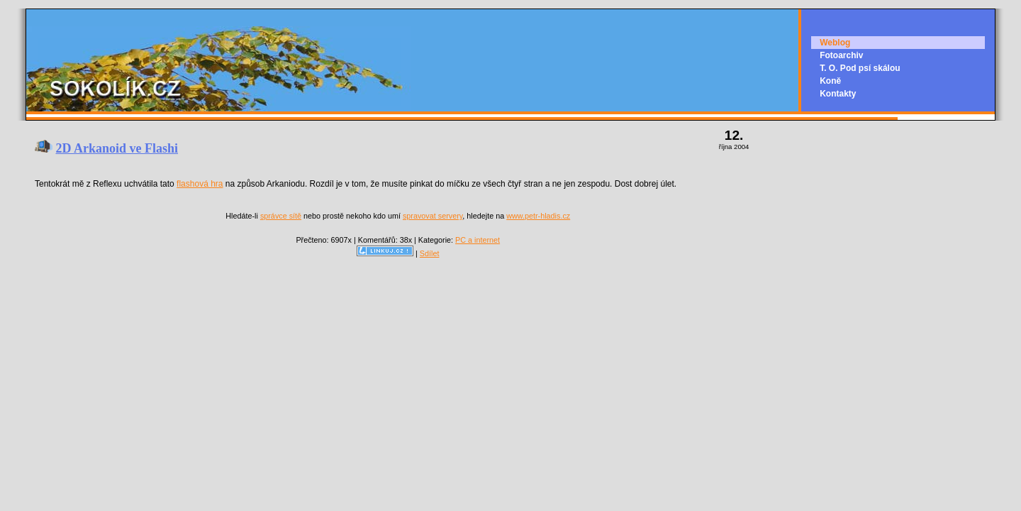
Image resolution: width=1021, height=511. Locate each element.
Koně (830, 81)
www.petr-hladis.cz (538, 215)
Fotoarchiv (841, 55)
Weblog (835, 43)
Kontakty (838, 94)
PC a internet (477, 240)
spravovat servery (432, 215)
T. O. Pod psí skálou (860, 68)
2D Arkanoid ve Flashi (117, 148)
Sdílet (430, 253)
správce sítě (280, 215)
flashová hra (200, 184)
